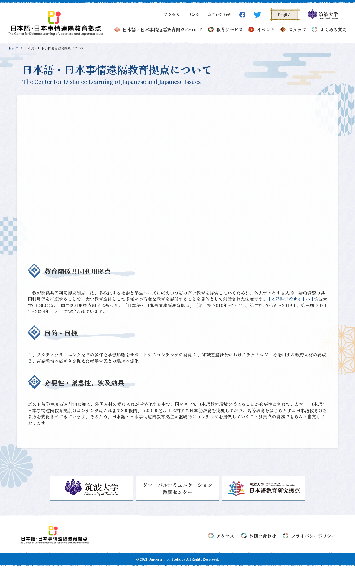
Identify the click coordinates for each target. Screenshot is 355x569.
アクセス (171, 14)
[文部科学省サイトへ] (290, 298)
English (284, 14)
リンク (193, 14)
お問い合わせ (219, 14)
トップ (13, 47)
